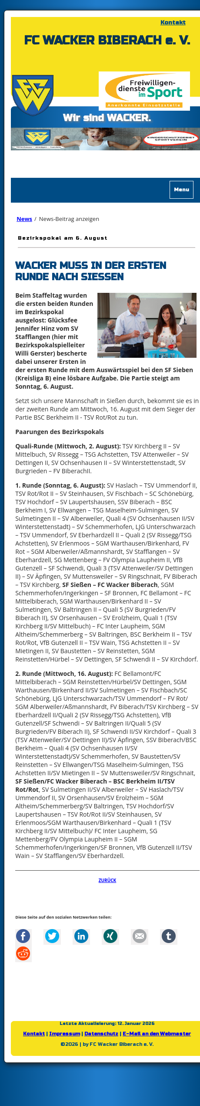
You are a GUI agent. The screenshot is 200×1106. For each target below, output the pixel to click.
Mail (140, 936)
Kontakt (173, 22)
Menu (181, 190)
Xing (110, 936)
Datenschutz (101, 1034)
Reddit (23, 953)
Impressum (64, 1034)
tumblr (169, 936)
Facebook (23, 936)
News (24, 219)
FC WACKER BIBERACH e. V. (107, 40)
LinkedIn (81, 936)
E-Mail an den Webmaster (157, 1034)
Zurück (108, 880)
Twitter (52, 936)
